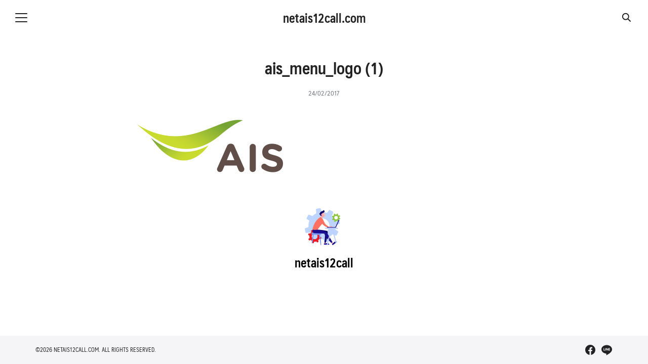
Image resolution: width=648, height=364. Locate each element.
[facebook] (590, 350)
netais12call (324, 262)
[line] (606, 350)
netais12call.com (324, 18)
